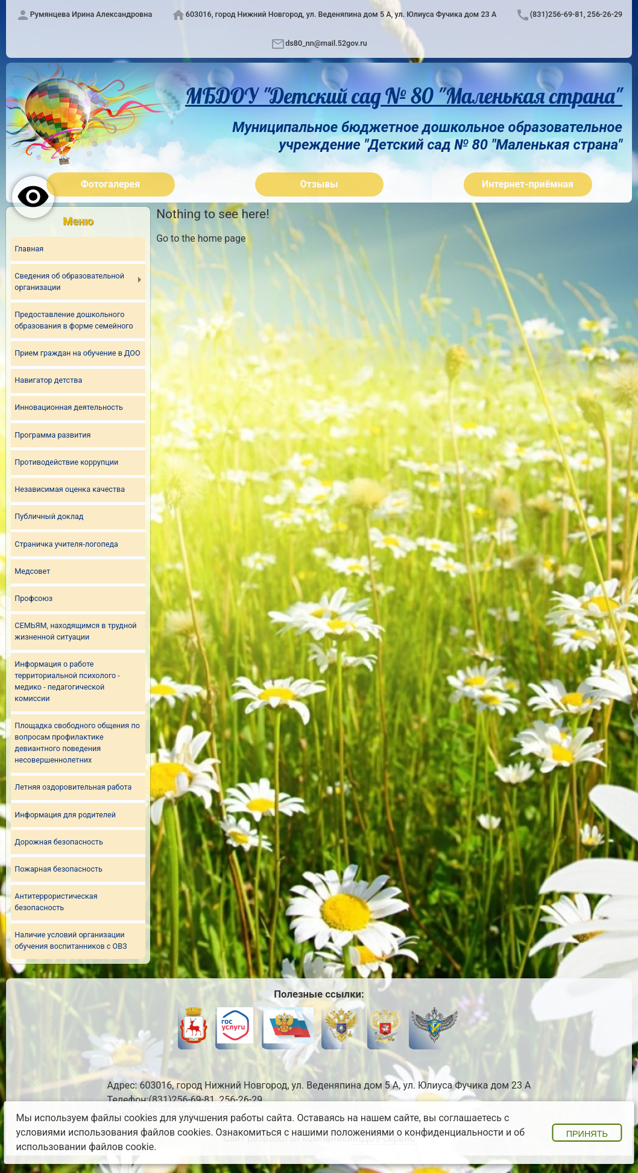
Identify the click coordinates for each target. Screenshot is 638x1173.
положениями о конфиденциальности (417, 1132)
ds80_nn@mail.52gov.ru (326, 43)
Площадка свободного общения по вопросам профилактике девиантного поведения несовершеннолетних (77, 742)
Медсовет (32, 571)
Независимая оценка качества (69, 489)
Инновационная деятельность (68, 407)
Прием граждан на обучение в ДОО (77, 352)
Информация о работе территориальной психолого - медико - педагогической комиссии (67, 681)
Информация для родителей (65, 814)
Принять (587, 1134)
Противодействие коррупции (66, 462)
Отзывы (319, 184)
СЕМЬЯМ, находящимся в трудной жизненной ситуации (75, 631)
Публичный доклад (48, 516)
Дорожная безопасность (58, 841)
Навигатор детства (48, 380)
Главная (28, 248)
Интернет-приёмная (527, 184)
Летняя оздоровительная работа (72, 786)
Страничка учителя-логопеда (66, 544)
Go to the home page (200, 238)
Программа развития (52, 434)
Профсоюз (33, 598)
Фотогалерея (110, 184)
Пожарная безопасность (58, 868)
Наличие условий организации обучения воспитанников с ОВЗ (70, 940)
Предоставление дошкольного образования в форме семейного (73, 320)
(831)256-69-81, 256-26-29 (576, 14)
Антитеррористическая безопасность (55, 902)
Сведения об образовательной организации (69, 281)
